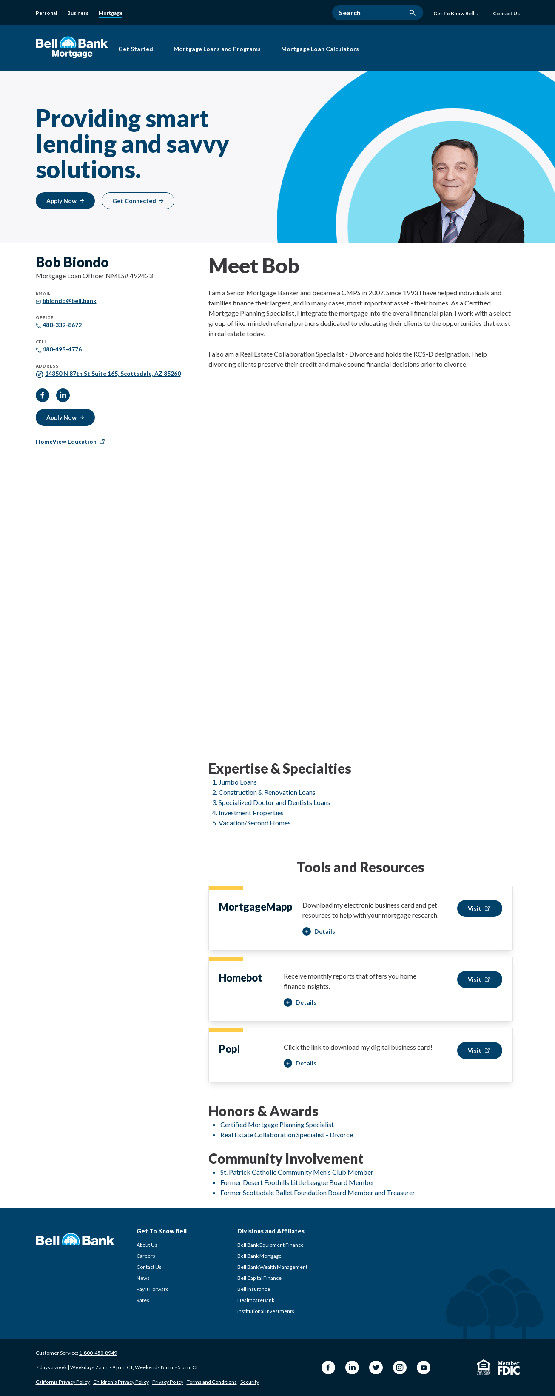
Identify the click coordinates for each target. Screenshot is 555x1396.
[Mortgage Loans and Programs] (217, 50)
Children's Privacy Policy (121, 1382)
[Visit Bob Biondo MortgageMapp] (479, 908)
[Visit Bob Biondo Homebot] (479, 979)
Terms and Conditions (212, 1382)
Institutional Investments (265, 1311)
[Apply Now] (65, 200)
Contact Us (149, 1267)
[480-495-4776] (62, 349)
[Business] (77, 13)
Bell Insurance (253, 1289)
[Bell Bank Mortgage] (72, 47)
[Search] (377, 12)
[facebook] (42, 395)
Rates (143, 1300)
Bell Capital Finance (259, 1278)
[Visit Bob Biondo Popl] (479, 1050)
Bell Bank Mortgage (259, 1256)
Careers (146, 1256)
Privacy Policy (167, 1382)
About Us (147, 1245)
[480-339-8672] (62, 324)
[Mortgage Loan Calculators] (320, 50)
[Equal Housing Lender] (484, 1367)
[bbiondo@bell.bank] (70, 300)
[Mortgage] (110, 13)
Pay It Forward (153, 1289)
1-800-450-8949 (98, 1353)
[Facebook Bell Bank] (328, 1367)
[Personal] (46, 13)
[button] (318, 931)
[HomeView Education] (71, 441)
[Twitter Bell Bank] (376, 1367)
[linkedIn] (63, 395)
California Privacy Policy (63, 1382)
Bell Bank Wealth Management (272, 1267)
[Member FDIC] (509, 1368)
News (143, 1278)
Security (249, 1382)
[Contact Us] (506, 14)
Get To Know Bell (455, 13)
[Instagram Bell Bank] (400, 1367)
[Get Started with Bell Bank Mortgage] (135, 50)
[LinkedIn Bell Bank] (352, 1367)
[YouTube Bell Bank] (423, 1367)
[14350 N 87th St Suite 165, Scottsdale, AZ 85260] (113, 373)
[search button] (412, 13)
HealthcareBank (255, 1300)
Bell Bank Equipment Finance (270, 1245)
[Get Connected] (138, 200)
